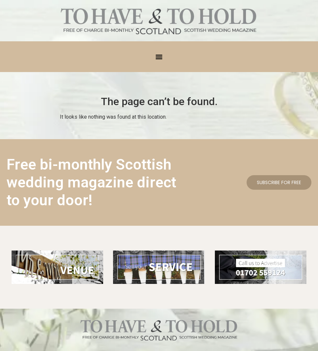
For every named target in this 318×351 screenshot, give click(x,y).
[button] (159, 56)
